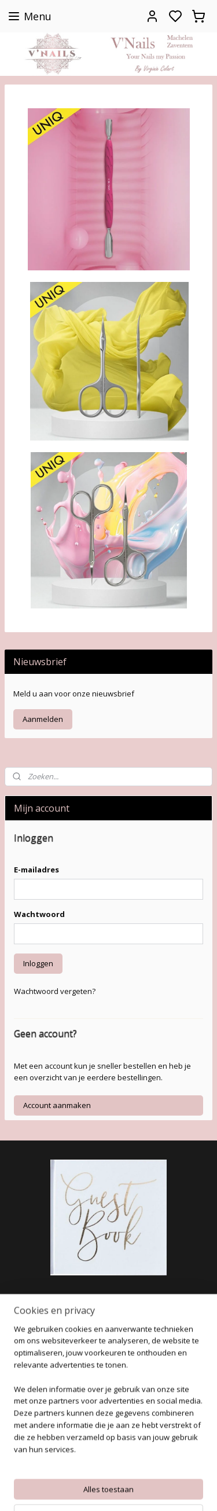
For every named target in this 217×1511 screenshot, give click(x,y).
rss (175, 1490)
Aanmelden (43, 719)
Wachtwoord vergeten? (54, 991)
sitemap (151, 1490)
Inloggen (38, 963)
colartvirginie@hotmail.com (55, 1444)
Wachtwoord (39, 914)
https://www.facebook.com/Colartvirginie (85, 1301)
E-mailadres (36, 869)
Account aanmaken (57, 1105)
